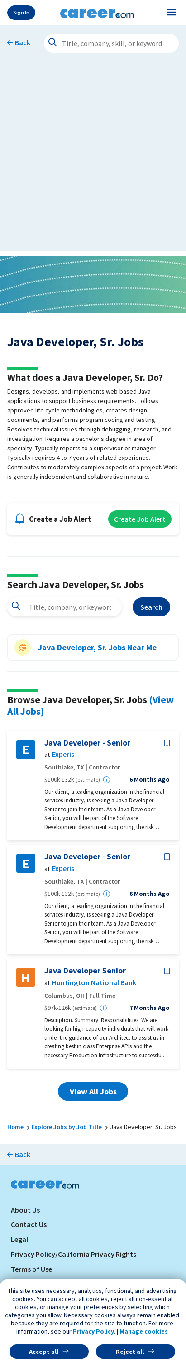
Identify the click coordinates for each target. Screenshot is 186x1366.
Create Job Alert (140, 518)
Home (15, 1127)
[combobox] (64, 606)
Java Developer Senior (85, 971)
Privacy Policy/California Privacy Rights (73, 1254)
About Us (25, 1209)
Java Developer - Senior (87, 743)
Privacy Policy (93, 1331)
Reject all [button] (130, 1351)
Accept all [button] (43, 1351)
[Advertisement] (93, 158)
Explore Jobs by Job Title (67, 1127)
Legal (19, 1239)
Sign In (21, 12)
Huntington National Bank (94, 982)
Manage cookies (143, 1331)
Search (151, 606)
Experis (63, 754)
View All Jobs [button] (93, 1091)
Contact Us (29, 1224)
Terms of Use (31, 1268)
